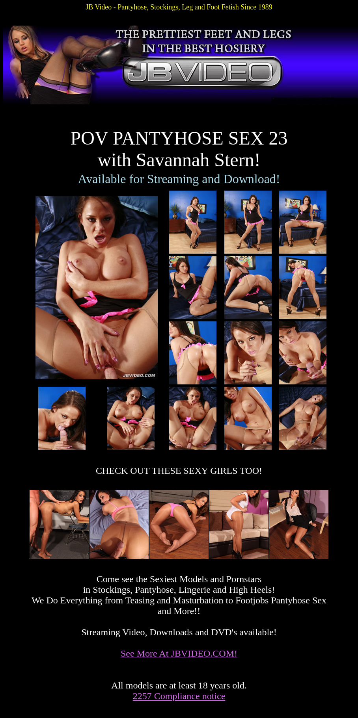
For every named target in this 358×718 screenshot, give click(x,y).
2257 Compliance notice (179, 696)
